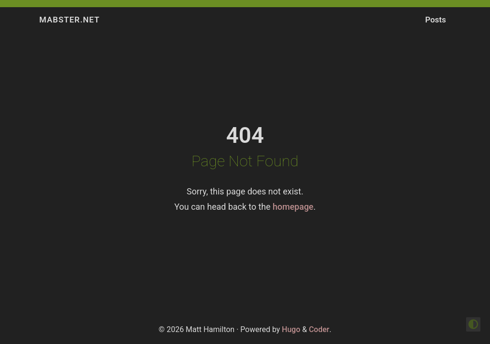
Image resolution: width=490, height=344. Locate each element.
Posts (435, 19)
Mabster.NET (69, 19)
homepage (293, 207)
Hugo (291, 329)
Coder (319, 329)
